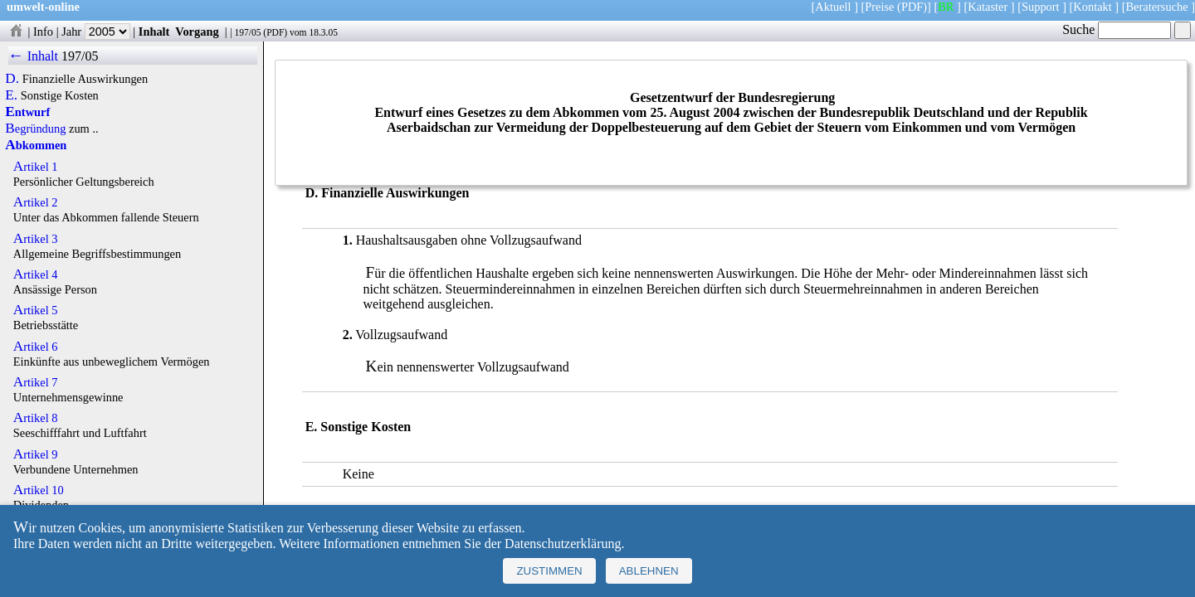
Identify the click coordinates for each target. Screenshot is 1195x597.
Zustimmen (549, 571)
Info (43, 31)
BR (946, 6)
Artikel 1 (35, 166)
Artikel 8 (35, 418)
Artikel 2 (35, 202)
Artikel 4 (35, 274)
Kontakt (1092, 6)
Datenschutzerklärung (563, 543)
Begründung (35, 128)
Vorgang (197, 31)
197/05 (247, 32)
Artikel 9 (35, 454)
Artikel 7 (35, 382)
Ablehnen (649, 571)
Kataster (987, 6)
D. (12, 78)
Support (1041, 6)
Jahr (95, 31)
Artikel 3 (35, 238)
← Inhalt (33, 56)
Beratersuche (1157, 6)
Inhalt (154, 31)
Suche (1116, 29)
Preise (879, 6)
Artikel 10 (38, 490)
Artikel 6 (35, 346)
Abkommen (35, 145)
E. (11, 95)
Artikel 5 (35, 310)
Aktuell (833, 6)
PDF (275, 32)
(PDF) (912, 6)
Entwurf (27, 112)
